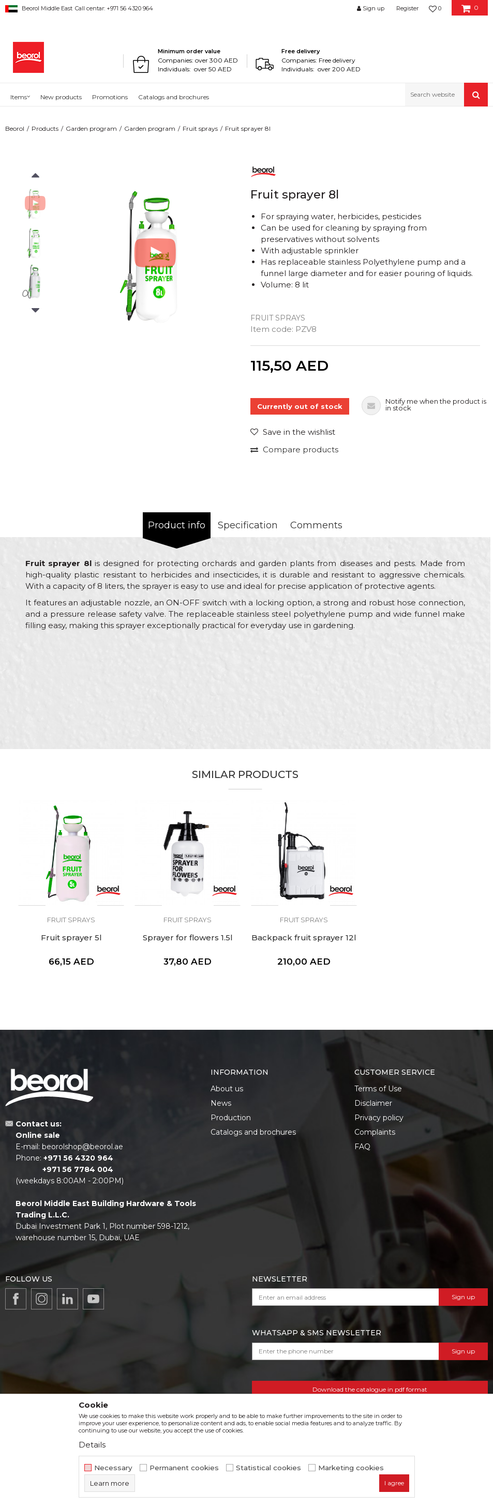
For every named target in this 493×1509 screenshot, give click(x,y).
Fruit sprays (200, 128)
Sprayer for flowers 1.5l (188, 937)
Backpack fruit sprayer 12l (303, 937)
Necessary (113, 1468)
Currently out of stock (299, 406)
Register (407, 8)
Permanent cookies (184, 1468)
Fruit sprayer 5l (71, 937)
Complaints (374, 1132)
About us (227, 1088)
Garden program (91, 128)
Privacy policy (379, 1117)
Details (92, 1445)
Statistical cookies (268, 1468)
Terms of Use (378, 1088)
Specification (248, 525)
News (221, 1103)
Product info (176, 525)
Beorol (14, 128)
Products (45, 128)
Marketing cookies (351, 1468)
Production (231, 1117)
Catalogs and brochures (253, 1132)
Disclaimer (373, 1103)
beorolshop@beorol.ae (82, 1146)
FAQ (362, 1146)
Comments (316, 525)
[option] (35, 203)
